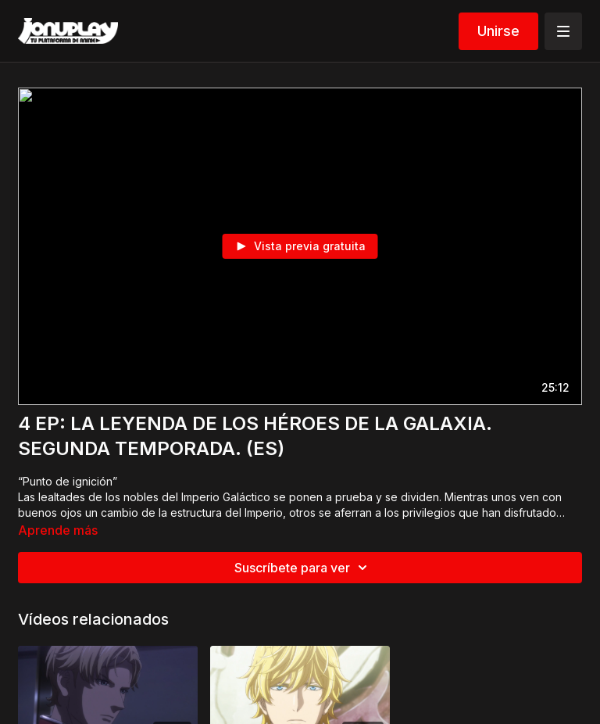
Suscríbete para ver (303, 567)
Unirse (498, 31)
